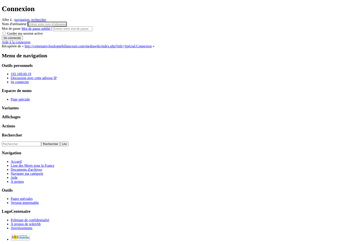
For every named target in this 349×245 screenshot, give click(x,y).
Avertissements (21, 228)
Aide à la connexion (16, 42)
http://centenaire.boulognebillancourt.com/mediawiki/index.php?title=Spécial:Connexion (88, 46)
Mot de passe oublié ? (36, 28)
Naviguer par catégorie (27, 173)
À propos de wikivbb (26, 224)
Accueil (16, 161)
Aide (14, 177)
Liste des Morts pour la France (32, 165)
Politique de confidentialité (30, 220)
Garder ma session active (23, 33)
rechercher (38, 20)
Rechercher (12, 135)
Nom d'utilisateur (14, 24)
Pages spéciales (22, 199)
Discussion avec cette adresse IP (34, 78)
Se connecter (20, 82)
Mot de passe (27, 28)
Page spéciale (20, 99)
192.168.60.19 (21, 74)
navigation (21, 20)
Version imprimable (25, 203)
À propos (17, 181)
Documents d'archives (26, 169)
